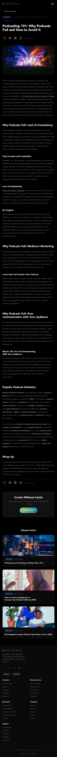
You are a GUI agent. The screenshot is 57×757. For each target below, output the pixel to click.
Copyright (34, 753)
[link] (28, 551)
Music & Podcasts (35, 683)
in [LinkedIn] (14, 668)
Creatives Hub (6, 683)
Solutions (5, 718)
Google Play (16, 674)
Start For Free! (28, 510)
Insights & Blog (7, 727)
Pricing (32, 715)
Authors (4, 696)
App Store (6, 674)
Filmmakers (5, 693)
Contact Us (5, 734)
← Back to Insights (9, 11)
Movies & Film (34, 693)
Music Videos (34, 690)
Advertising (5, 737)
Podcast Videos (34, 687)
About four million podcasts (13, 190)
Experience (33, 709)
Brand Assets (6, 740)
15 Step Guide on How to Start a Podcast (38, 96)
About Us (33, 705)
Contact (32, 718)
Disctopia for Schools (8, 715)
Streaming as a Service (9, 712)
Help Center (6, 730)
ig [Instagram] (9, 668)
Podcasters (5, 690)
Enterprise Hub (6, 705)
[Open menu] (53, 3)
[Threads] (19, 668)
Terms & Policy (24, 753)
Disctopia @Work (7, 709)
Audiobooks (34, 696)
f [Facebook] (4, 668)
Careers (32, 712)
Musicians (5, 687)
